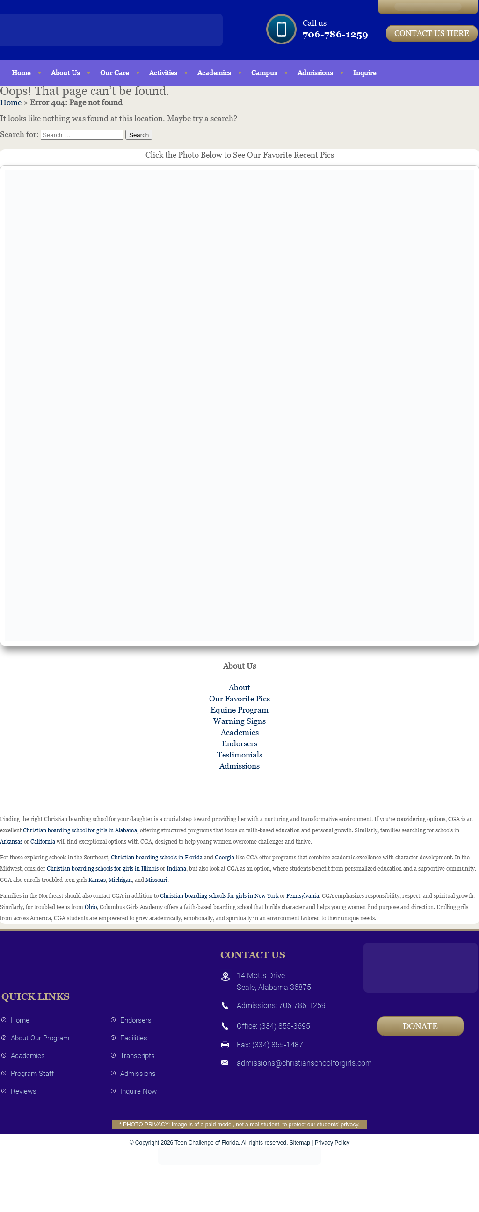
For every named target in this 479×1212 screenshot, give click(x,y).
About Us (65, 73)
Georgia (224, 857)
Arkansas (11, 841)
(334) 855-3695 (284, 1026)
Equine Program (239, 709)
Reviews (23, 1091)
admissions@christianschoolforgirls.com (304, 1063)
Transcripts (137, 1055)
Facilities (133, 1037)
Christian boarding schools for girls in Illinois (103, 869)
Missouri (156, 880)
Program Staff (32, 1073)
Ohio (91, 907)
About (239, 687)
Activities (163, 73)
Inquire (364, 73)
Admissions (315, 73)
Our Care (114, 73)
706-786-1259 (335, 34)
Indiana (176, 869)
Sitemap (300, 1143)
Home (21, 73)
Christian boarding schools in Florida (157, 857)
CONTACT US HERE (431, 33)
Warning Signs (239, 721)
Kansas (97, 880)
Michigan (120, 880)
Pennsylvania (302, 896)
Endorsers (239, 743)
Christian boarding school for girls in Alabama (80, 830)
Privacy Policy (332, 1143)
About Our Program (40, 1037)
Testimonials (239, 754)
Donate (420, 1026)
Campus (264, 73)
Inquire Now (138, 1091)
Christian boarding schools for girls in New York (219, 896)
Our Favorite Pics (239, 698)
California (42, 841)
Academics (214, 73)
